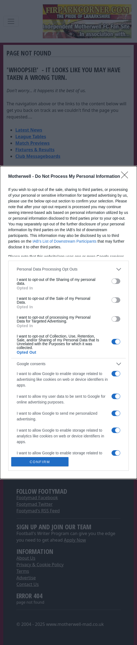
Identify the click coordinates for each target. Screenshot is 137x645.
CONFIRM (40, 462)
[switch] (116, 281)
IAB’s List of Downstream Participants (64, 241)
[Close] (126, 177)
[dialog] (68, 322)
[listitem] (68, 269)
